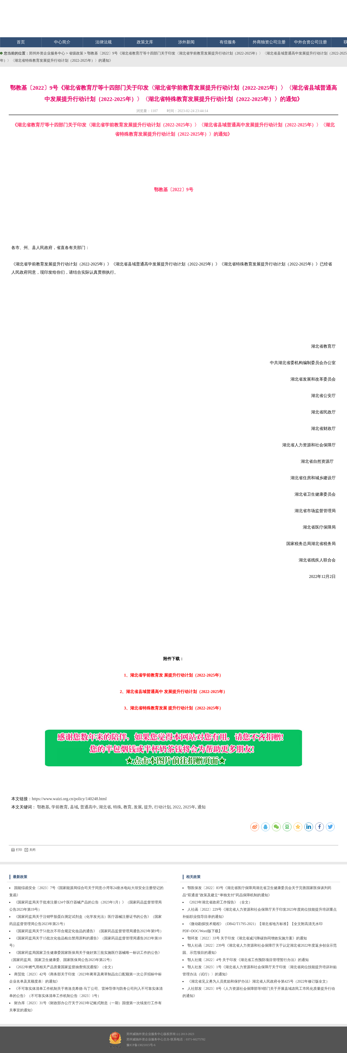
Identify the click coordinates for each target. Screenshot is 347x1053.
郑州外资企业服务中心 (47, 53)
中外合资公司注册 (310, 42)
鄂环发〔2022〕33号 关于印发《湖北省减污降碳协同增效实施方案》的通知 (247, 938)
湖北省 (105, 807)
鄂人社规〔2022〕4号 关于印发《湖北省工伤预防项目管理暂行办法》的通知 (248, 960)
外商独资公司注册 (269, 42)
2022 (177, 807)
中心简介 (62, 42)
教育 (127, 807)
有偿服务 (228, 42)
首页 (21, 42)
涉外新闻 (186, 42)
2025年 (189, 807)
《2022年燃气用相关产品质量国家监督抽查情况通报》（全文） (64, 967)
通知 (201, 807)
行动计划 (162, 807)
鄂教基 (43, 807)
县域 (74, 807)
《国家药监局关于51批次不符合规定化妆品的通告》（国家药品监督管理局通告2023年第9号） (88, 931)
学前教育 (59, 807)
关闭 (30, 850)
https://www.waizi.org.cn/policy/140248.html (69, 799)
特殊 (117, 807)
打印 (16, 850)
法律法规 (103, 42)
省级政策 (76, 53)
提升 (148, 807)
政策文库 (145, 42)
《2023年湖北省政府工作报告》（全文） (219, 902)
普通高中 (88, 807)
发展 (138, 807)
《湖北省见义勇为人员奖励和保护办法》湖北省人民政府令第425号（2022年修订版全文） (258, 981)
